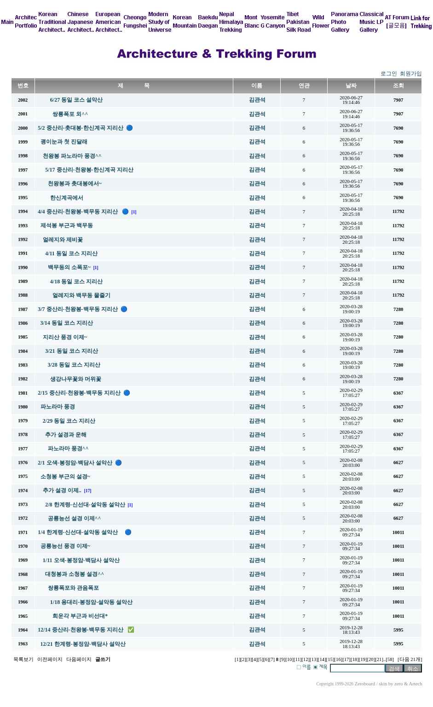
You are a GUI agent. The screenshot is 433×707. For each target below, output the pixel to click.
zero (398, 683)
